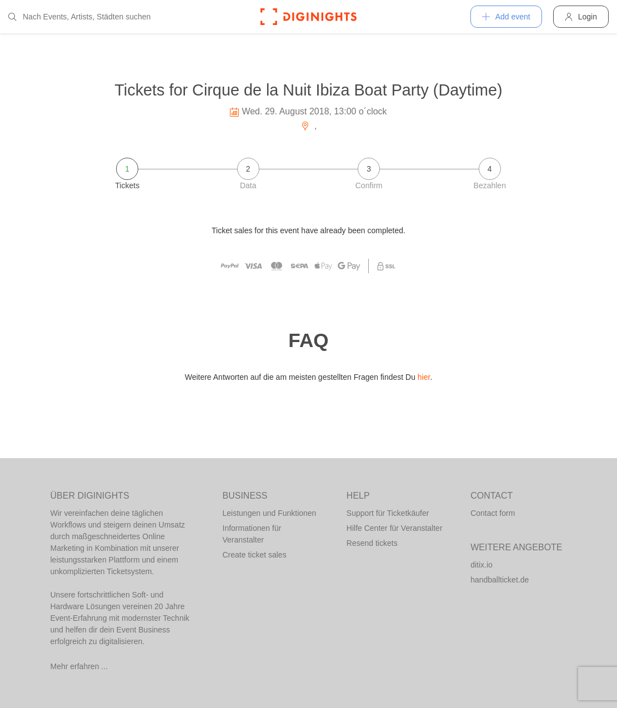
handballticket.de (499, 579)
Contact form (492, 513)
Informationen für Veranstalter (252, 534)
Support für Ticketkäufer (388, 513)
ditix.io (481, 564)
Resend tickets (372, 543)
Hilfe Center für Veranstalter (395, 528)
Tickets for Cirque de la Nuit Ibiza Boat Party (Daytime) (308, 90)
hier (424, 377)
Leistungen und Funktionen (270, 513)
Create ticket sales (255, 554)
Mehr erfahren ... (79, 666)
